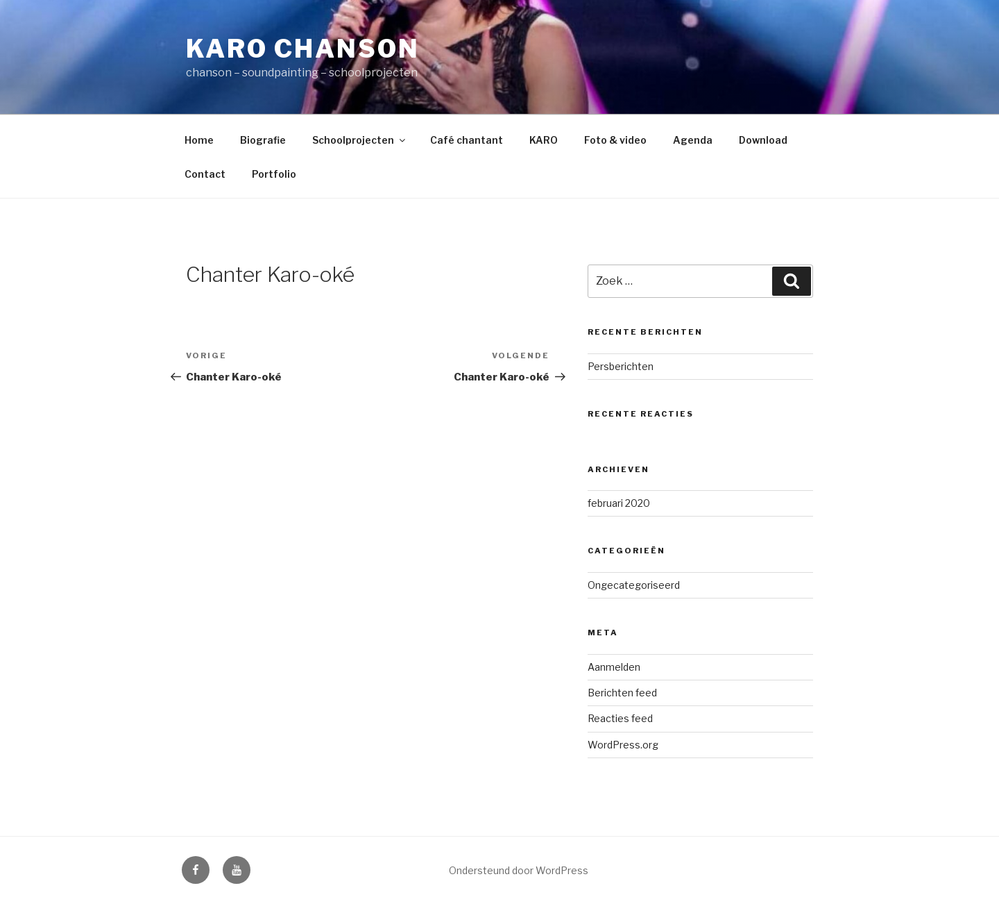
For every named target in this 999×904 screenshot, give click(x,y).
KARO (543, 140)
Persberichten (621, 366)
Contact (205, 174)
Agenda (692, 140)
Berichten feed (622, 692)
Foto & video (615, 140)
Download (763, 140)
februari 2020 (619, 503)
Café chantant (466, 140)
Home (199, 140)
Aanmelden (614, 667)
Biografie (263, 140)
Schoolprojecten (359, 140)
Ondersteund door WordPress (518, 870)
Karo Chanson (303, 48)
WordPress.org (623, 745)
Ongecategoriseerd (634, 585)
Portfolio (274, 174)
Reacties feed (620, 718)
